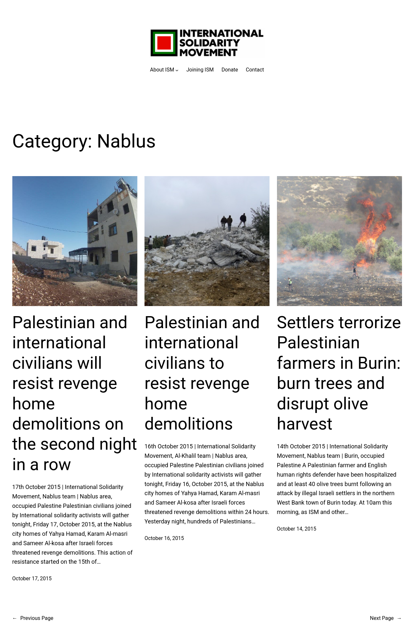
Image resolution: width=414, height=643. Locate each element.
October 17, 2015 (32, 578)
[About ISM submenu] (164, 69)
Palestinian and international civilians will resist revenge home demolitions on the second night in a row (74, 393)
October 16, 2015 (164, 538)
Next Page (386, 618)
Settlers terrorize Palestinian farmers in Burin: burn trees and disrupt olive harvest (339, 373)
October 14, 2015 (297, 529)
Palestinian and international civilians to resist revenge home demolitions (202, 373)
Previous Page (33, 618)
